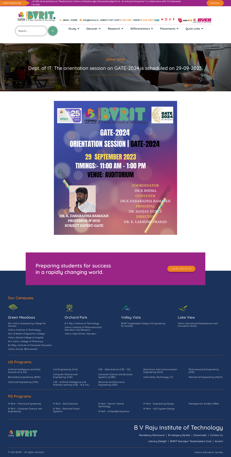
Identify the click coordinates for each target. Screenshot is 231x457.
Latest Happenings (12, 3)
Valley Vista (131, 317)
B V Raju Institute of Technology (178, 427)
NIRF (157, 20)
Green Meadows (21, 317)
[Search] (52, 31)
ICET (111, 20)
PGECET (136, 20)
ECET (117, 20)
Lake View (186, 317)
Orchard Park (76, 317)
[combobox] (31, 31)
